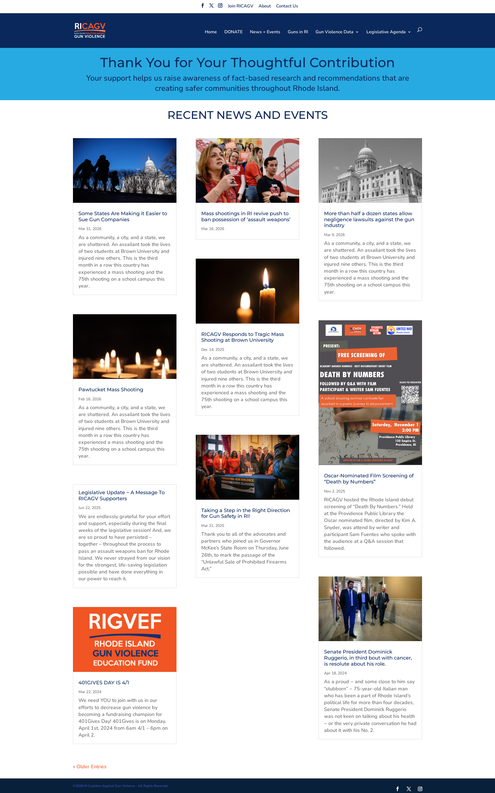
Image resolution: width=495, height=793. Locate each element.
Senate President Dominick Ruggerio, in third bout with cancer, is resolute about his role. (368, 658)
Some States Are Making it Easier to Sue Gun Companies (122, 216)
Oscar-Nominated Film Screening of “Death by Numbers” (369, 479)
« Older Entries (90, 766)
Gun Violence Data (334, 32)
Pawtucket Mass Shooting (110, 390)
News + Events (265, 32)
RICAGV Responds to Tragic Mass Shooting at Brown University (242, 337)
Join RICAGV (240, 6)
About (265, 6)
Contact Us (287, 6)
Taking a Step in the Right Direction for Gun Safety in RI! (245, 513)
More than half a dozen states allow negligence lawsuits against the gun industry (369, 219)
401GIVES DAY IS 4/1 (103, 683)
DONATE (233, 32)
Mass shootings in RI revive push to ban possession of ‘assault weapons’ (245, 216)
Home (211, 32)
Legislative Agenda (386, 32)
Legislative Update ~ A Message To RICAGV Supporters (121, 496)
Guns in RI (298, 32)
